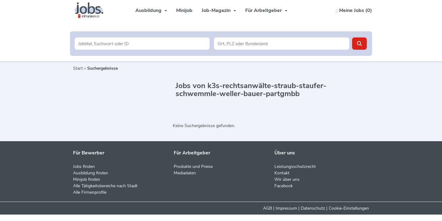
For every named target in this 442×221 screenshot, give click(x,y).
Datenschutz (313, 208)
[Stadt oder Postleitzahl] (281, 43)
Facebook (283, 186)
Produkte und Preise (193, 166)
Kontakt (281, 173)
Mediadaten (185, 173)
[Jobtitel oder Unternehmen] (142, 43)
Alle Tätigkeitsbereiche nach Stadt (105, 186)
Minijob (184, 10)
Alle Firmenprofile (90, 192)
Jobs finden (84, 166)
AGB (267, 208)
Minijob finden (86, 179)
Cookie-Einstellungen (349, 208)
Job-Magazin (219, 10)
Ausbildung (151, 10)
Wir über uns (287, 179)
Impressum (286, 208)
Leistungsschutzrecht (295, 166)
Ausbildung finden (90, 173)
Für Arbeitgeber (266, 10)
